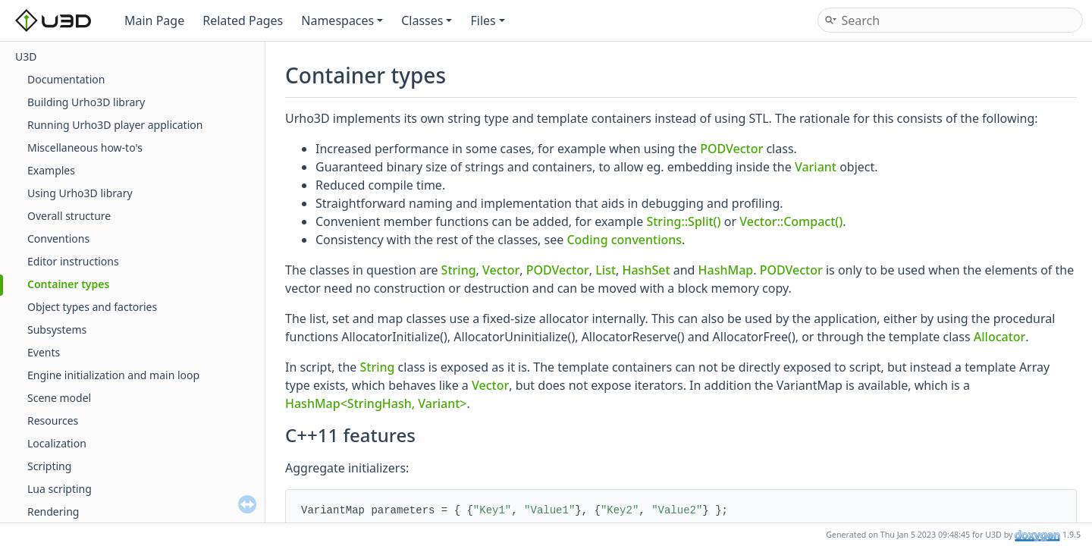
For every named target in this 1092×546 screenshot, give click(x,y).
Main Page (154, 20)
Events (43, 352)
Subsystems (56, 329)
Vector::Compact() (791, 221)
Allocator (1000, 336)
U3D (25, 56)
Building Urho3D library (86, 102)
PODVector (731, 148)
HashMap (726, 270)
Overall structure (69, 216)
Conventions (58, 238)
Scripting (49, 466)
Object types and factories (92, 307)
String (458, 270)
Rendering (53, 511)
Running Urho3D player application (114, 125)
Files (487, 20)
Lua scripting (59, 489)
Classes (426, 20)
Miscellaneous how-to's (85, 147)
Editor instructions (73, 261)
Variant (815, 166)
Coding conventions (624, 239)
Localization (56, 443)
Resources (52, 420)
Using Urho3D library (80, 193)
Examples (51, 170)
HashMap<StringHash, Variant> (376, 403)
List (605, 270)
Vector (500, 270)
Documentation (66, 79)
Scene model (59, 398)
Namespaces (342, 20)
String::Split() (683, 221)
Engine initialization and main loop (113, 375)
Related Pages (242, 20)
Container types (68, 284)
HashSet (646, 270)
